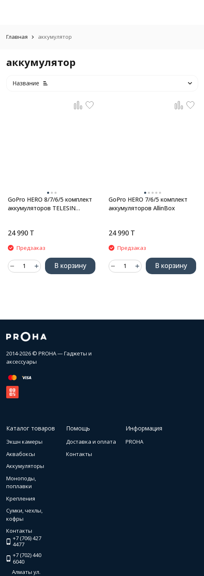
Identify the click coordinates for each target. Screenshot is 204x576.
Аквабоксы (20, 454)
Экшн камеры (24, 441)
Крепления (20, 498)
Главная (17, 36)
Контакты (79, 454)
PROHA (134, 441)
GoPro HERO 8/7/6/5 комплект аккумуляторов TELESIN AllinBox (50, 203)
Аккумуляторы (25, 466)
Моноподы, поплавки (21, 482)
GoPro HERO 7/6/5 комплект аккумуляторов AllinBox (148, 203)
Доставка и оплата (91, 441)
